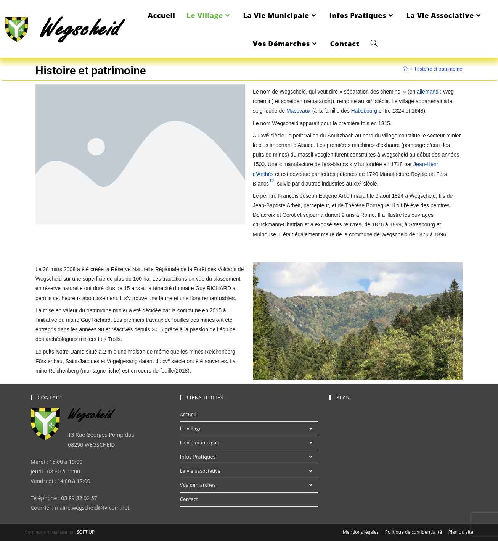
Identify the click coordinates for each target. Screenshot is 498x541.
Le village (249, 429)
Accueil (188, 414)
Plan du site (460, 532)
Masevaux (298, 111)
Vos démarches (249, 485)
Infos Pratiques (249, 457)
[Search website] (374, 43)
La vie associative (249, 471)
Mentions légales (361, 532)
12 (271, 180)
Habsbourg (364, 111)
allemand (428, 92)
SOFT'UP (86, 532)
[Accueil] (405, 69)
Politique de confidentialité (413, 532)
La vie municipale (249, 443)
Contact (189, 499)
